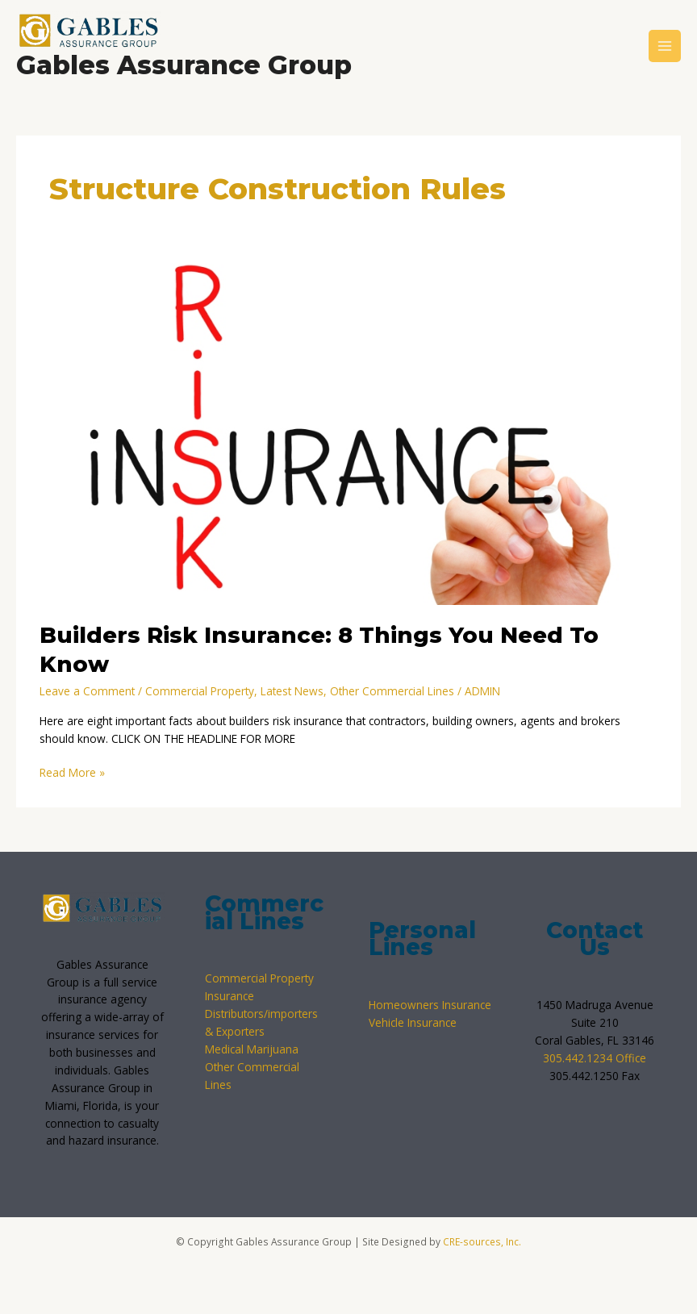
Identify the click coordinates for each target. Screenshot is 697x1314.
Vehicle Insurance (413, 1022)
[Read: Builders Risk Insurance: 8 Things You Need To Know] (348, 432)
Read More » (72, 772)
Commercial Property (199, 691)
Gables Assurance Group (184, 65)
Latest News (292, 691)
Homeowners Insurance (430, 1004)
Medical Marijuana (251, 1049)
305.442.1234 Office (594, 1058)
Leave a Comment (87, 691)
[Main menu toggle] (665, 46)
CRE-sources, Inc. (482, 1241)
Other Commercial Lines (392, 691)
